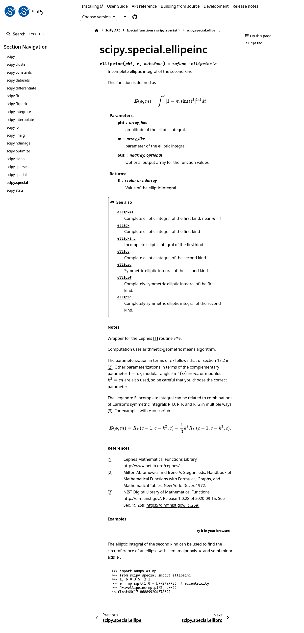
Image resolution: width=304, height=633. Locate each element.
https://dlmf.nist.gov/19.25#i (152, 485)
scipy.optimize (18, 151)
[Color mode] (124, 16)
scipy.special (17, 182)
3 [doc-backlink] (98, 472)
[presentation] (164, 101)
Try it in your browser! (212, 511)
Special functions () (141, 30)
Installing (90, 6)
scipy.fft (12, 95)
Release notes (245, 6)
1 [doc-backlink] (98, 439)
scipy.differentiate (21, 88)
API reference (144, 6)
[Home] (85, 30)
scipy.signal (15, 158)
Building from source (180, 6)
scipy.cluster (16, 64)
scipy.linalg (15, 135)
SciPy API (101, 30)
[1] (143, 325)
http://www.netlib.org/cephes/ (140, 446)
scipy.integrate (18, 111)
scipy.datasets (18, 80)
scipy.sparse (16, 166)
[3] (218, 384)
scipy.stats (15, 190)
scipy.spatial (16, 174)
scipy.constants (19, 72)
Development (216, 6)
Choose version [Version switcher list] (97, 17)
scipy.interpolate (20, 119)
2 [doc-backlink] (98, 453)
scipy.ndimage (18, 143)
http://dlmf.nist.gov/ (130, 479)
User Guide (117, 6)
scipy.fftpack (16, 103)
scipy (10, 56)
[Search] (26, 34)
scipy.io (12, 127)
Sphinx (37, 626)
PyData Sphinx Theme (266, 621)
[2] (221, 347)
